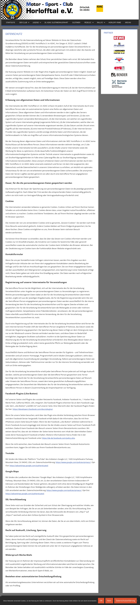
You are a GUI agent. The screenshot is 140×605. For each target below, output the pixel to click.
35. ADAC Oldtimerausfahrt (56, 22)
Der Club (24, 22)
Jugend (37, 22)
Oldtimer (76, 22)
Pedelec (89, 22)
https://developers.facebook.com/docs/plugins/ (33, 409)
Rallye (101, 22)
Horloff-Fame (115, 22)
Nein (109, 600)
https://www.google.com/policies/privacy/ (73, 462)
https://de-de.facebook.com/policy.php (58, 438)
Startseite (10, 22)
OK (101, 600)
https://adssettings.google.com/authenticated (29, 465)
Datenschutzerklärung (125, 600)
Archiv (128, 22)
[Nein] (137, 601)
